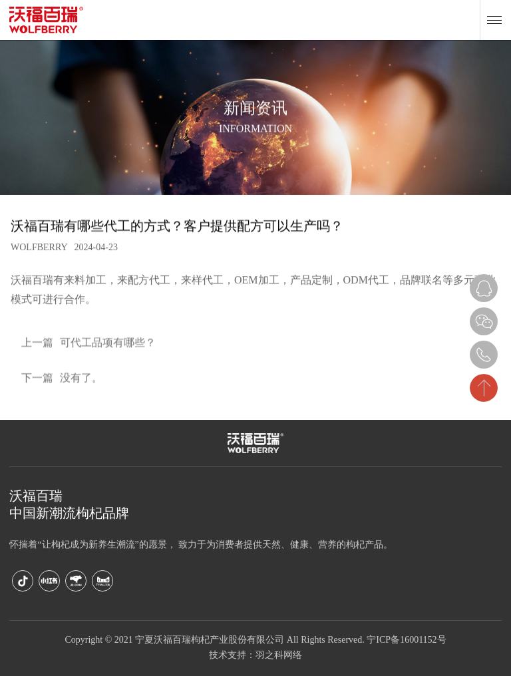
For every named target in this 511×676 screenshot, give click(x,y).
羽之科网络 (279, 656)
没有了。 (61, 382)
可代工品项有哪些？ (88, 347)
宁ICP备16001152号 (406, 640)
